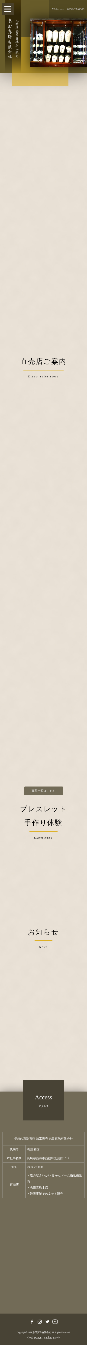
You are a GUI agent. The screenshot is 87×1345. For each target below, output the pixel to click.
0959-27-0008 (75, 9)
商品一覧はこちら (44, 791)
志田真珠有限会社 (41, 1332)
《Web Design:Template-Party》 (43, 1337)
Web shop (58, 9)
